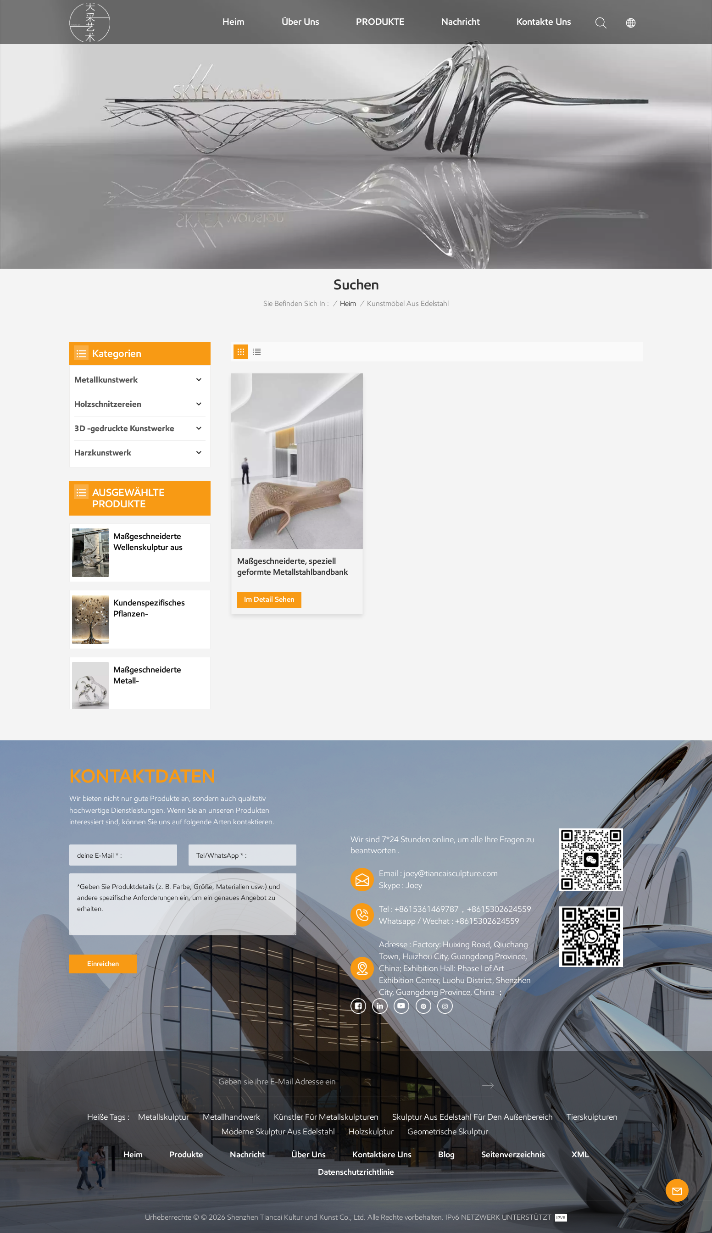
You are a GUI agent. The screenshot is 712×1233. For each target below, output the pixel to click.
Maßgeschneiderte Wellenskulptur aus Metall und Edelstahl (149, 542)
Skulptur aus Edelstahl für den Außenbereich (472, 1117)
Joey (414, 885)
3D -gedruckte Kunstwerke (124, 428)
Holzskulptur (371, 1132)
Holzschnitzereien (107, 404)
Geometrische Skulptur (447, 1132)
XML (580, 1155)
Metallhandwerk (231, 1117)
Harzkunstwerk (102, 453)
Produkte (186, 1155)
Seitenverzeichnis (513, 1155)
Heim (233, 21)
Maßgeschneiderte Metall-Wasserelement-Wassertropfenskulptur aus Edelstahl (155, 675)
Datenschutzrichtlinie (356, 1172)
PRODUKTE (380, 21)
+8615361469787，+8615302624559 (463, 909)
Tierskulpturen (592, 1117)
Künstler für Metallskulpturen (326, 1117)
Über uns (300, 21)
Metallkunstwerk (106, 380)
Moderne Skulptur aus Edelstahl (278, 1132)
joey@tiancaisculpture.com (451, 873)
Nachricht (460, 21)
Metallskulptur (163, 1117)
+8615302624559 (487, 921)
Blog (446, 1155)
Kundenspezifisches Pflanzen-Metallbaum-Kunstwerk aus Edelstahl (149, 608)
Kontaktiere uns (382, 1155)
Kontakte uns (544, 21)
